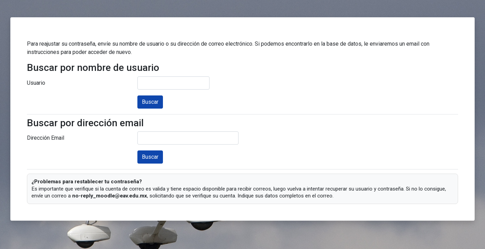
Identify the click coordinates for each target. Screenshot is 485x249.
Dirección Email (45, 138)
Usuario (36, 83)
